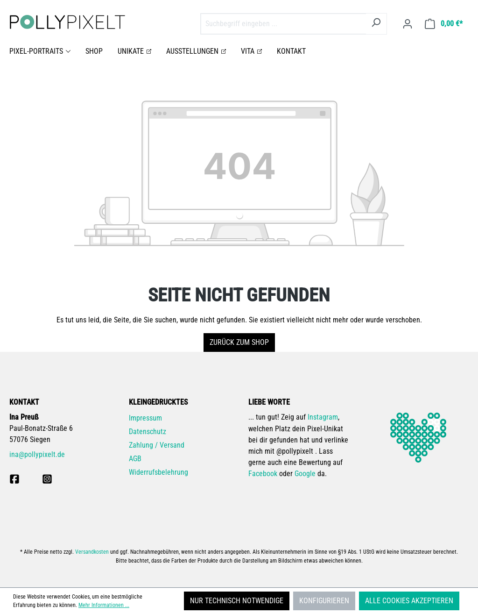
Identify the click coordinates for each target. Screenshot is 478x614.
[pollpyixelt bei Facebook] (14, 479)
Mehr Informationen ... (103, 605)
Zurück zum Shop (239, 342)
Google (305, 473)
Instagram (323, 417)
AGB (135, 458)
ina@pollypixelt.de (37, 454)
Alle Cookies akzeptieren (409, 600)
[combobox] (283, 24)
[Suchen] (376, 24)
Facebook (262, 473)
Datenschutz (147, 431)
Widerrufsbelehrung (158, 472)
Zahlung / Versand (156, 445)
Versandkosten (92, 552)
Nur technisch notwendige (236, 600)
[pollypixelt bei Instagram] (47, 479)
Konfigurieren (324, 600)
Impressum (145, 418)
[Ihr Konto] (407, 23)
